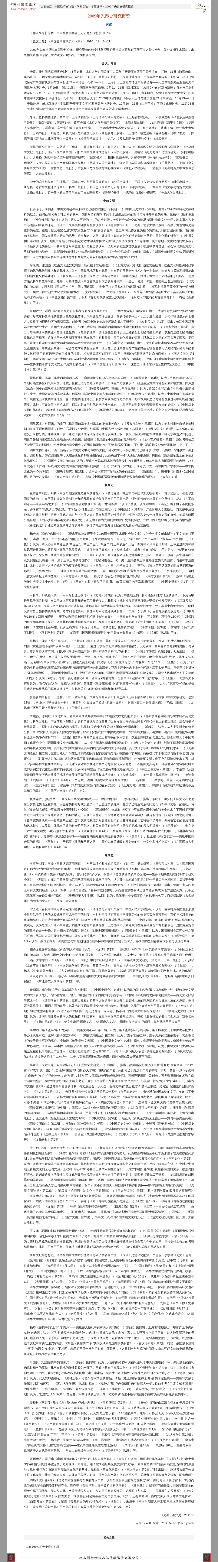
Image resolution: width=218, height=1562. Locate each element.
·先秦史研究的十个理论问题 (42, 1546)
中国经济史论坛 (64, 6)
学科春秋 (82, 6)
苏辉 (109, 24)
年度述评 (96, 6)
